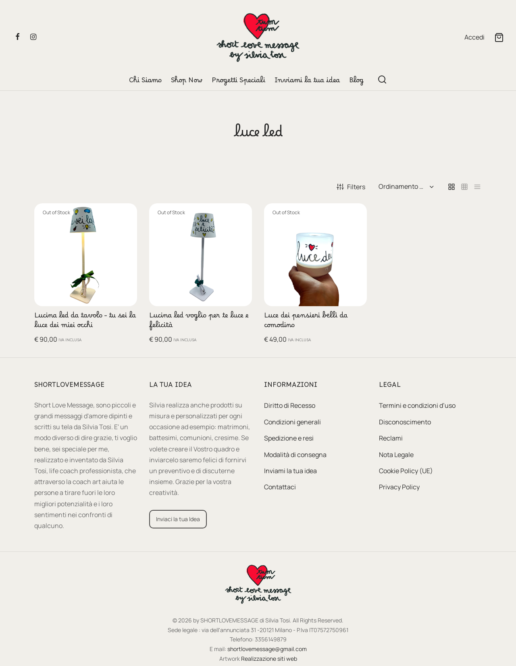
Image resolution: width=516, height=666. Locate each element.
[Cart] (499, 37)
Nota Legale (396, 454)
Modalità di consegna (295, 454)
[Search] (382, 79)
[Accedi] (474, 37)
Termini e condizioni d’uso (417, 405)
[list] (477, 187)
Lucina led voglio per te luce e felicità (199, 322)
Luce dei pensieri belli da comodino (305, 322)
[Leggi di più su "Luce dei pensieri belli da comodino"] (354, 216)
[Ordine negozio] (405, 186)
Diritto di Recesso (289, 405)
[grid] (451, 187)
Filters (351, 186)
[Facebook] (17, 37)
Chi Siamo (145, 82)
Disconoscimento (405, 422)
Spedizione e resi (289, 438)
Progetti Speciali (238, 82)
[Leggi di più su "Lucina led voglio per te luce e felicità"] (239, 216)
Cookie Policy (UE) (406, 470)
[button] (178, 519)
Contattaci (280, 486)
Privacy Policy (399, 486)
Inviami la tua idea (307, 82)
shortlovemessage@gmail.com (267, 649)
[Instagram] (33, 37)
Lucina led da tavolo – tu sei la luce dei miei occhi (85, 322)
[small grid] (464, 187)
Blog (356, 82)
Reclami (391, 438)
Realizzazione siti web (269, 658)
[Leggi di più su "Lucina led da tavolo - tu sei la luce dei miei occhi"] (124, 216)
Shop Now (186, 82)
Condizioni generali (292, 422)
